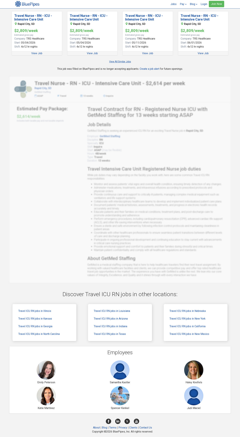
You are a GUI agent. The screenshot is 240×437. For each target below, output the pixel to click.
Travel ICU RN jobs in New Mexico (189, 334)
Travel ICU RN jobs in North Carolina (39, 334)
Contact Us (145, 427)
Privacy (122, 427)
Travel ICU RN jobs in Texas (110, 334)
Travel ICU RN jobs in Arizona (111, 318)
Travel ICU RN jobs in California (188, 326)
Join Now (216, 4)
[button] (183, 4)
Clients (133, 427)
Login (204, 4)
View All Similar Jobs (120, 61)
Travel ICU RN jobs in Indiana (110, 326)
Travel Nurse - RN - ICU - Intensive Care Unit (33, 17)
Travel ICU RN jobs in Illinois (34, 311)
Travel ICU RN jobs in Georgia (35, 326)
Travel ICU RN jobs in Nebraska (188, 311)
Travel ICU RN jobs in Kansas (35, 318)
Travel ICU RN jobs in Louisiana (112, 311)
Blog (104, 427)
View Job (36, 53)
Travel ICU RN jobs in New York (188, 318)
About (96, 427)
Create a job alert (149, 68)
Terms (112, 427)
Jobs (173, 4)
